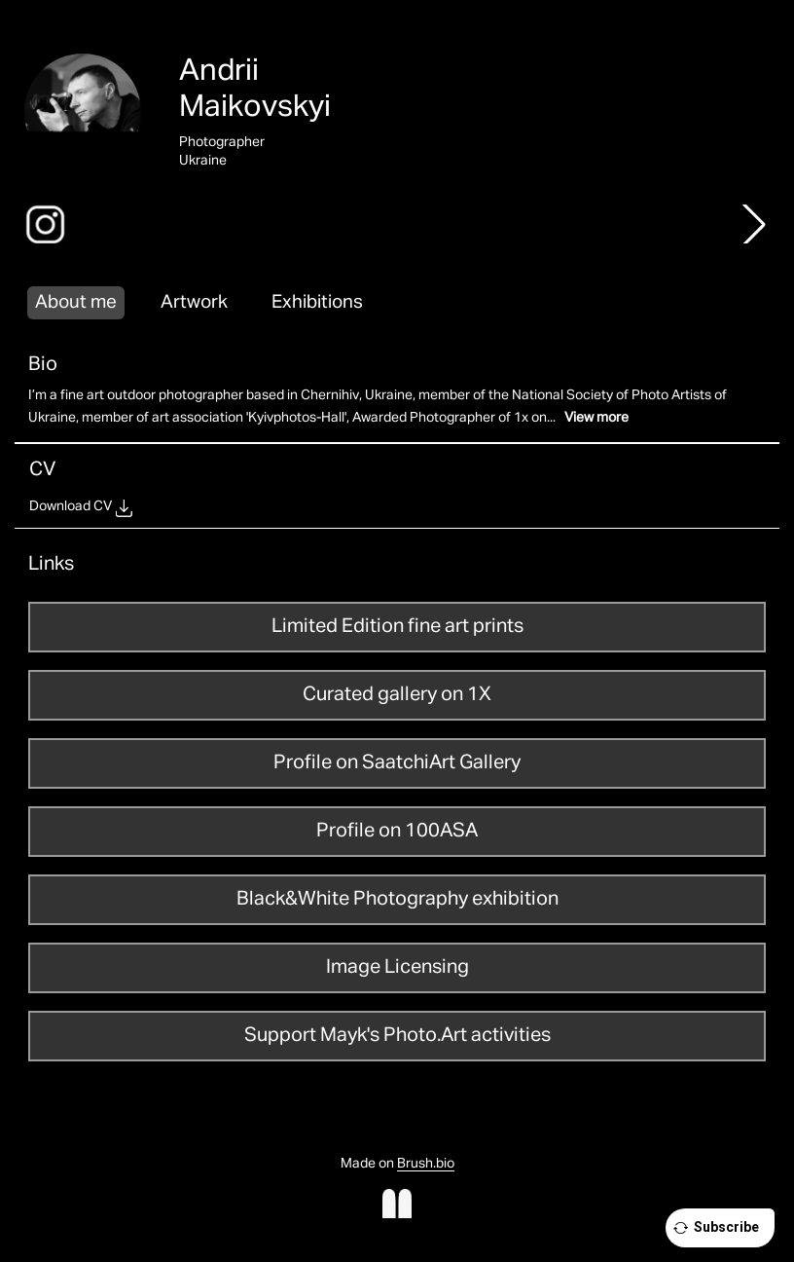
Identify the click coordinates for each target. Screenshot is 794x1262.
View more (596, 418)
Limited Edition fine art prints (397, 626)
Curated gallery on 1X (397, 694)
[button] (754, 224)
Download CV (70, 506)
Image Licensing (397, 967)
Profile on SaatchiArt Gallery (397, 762)
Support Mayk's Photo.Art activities (397, 1035)
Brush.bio (425, 1163)
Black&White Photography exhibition (397, 899)
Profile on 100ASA (397, 830)
